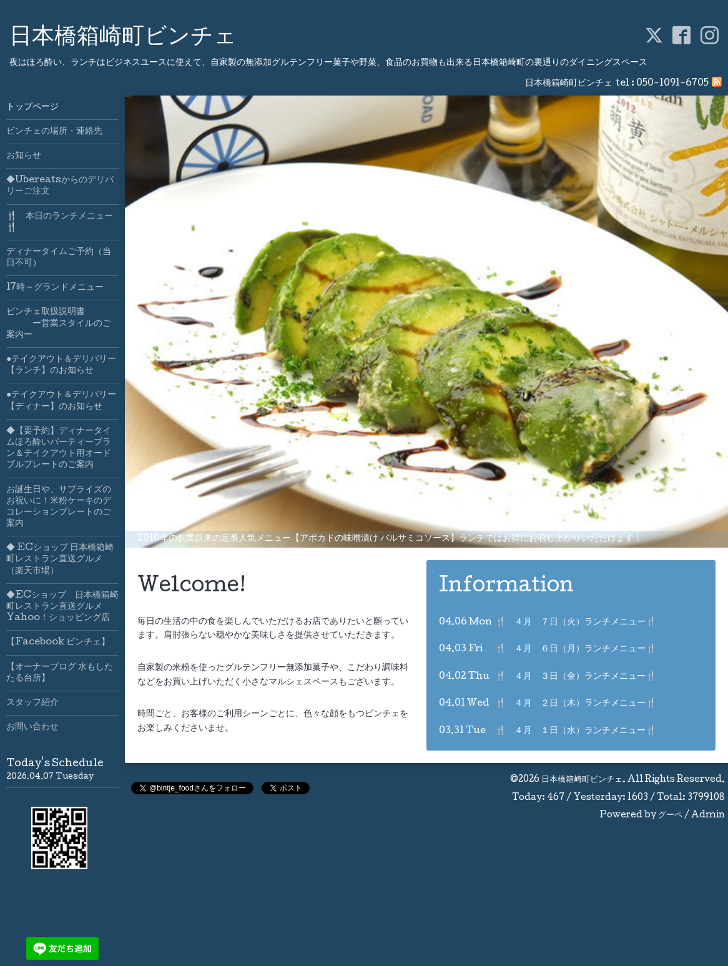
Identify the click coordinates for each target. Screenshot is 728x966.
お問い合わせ (32, 727)
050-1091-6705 (672, 84)
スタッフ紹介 (32, 703)
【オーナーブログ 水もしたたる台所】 (59, 673)
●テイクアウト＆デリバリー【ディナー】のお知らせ (61, 401)
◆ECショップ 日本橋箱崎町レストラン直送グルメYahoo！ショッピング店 (62, 607)
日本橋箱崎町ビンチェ (123, 38)
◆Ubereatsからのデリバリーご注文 (60, 186)
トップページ (32, 107)
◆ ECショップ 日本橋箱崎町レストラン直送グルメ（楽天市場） (60, 559)
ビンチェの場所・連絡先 (54, 132)
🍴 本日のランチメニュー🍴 (59, 222)
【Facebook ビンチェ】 (58, 643)
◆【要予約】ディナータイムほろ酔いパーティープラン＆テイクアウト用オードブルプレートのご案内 (58, 448)
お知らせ (23, 156)
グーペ (670, 815)
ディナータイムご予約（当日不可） (58, 258)
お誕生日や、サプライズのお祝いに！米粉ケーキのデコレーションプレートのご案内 (58, 507)
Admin (708, 815)
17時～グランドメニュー (55, 288)
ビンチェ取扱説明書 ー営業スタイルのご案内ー (58, 323)
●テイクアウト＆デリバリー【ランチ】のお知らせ (61, 365)
